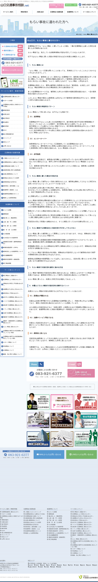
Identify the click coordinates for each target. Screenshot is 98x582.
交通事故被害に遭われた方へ (11, 96)
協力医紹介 (6, 118)
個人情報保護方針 (8, 134)
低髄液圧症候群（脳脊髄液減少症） (58, 529)
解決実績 (6, 126)
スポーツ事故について (9, 342)
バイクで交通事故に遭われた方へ (13, 301)
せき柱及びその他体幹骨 (10, 237)
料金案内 (6, 122)
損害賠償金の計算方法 (9, 182)
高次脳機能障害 (7, 255)
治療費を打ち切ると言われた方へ (13, 289)
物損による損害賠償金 (9, 198)
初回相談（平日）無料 (56, 6)
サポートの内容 (7, 100)
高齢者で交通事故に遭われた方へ (13, 317)
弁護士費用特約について (10, 174)
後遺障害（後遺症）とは (10, 190)
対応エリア (6, 142)
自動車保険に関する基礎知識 (11, 170)
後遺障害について (73, 12)
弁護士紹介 (40, 12)
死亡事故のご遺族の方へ (10, 275)
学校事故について (8, 346)
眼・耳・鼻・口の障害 (9, 230)
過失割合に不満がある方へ (11, 293)
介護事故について (8, 350)
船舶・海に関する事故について (12, 354)
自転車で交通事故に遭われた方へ (13, 305)
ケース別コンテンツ (89, 12)
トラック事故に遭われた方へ (11, 309)
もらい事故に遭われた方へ (11, 326)
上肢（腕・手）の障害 (9, 222)
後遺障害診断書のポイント (11, 194)
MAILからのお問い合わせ (12, 70)
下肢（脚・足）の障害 (9, 226)
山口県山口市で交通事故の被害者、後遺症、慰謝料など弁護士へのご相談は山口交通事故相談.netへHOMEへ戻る (62, 386)
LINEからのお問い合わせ (82, 454)
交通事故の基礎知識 (56, 12)
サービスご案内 (8, 12)
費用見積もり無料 (71, 5)
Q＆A (4, 130)
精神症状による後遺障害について (13, 251)
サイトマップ (7, 138)
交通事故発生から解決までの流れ (13, 162)
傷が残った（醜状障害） (10, 218)
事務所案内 (24, 12)
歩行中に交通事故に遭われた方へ (13, 297)
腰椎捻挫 (6, 214)
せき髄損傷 (6, 234)
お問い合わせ (7, 146)
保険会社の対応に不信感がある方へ (82, 516)
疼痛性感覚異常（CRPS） (11, 247)
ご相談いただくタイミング (11, 158)
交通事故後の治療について (11, 166)
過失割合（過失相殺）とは (11, 186)
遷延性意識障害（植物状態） (11, 259)
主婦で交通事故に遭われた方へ (12, 313)
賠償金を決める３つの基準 (11, 178)
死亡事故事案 (7, 263)
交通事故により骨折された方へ (12, 279)
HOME (79, 34)
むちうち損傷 (7, 210)
